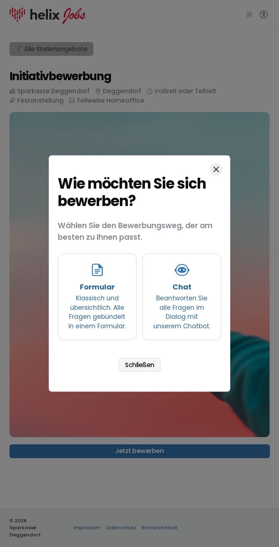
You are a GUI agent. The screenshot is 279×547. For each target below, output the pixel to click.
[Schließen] (216, 169)
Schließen (139, 365)
